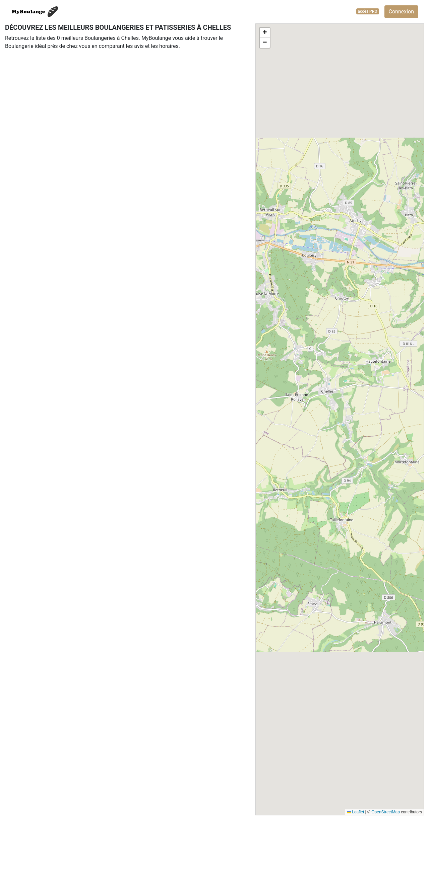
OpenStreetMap (385, 812)
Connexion (401, 11)
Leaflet (355, 812)
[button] (265, 33)
